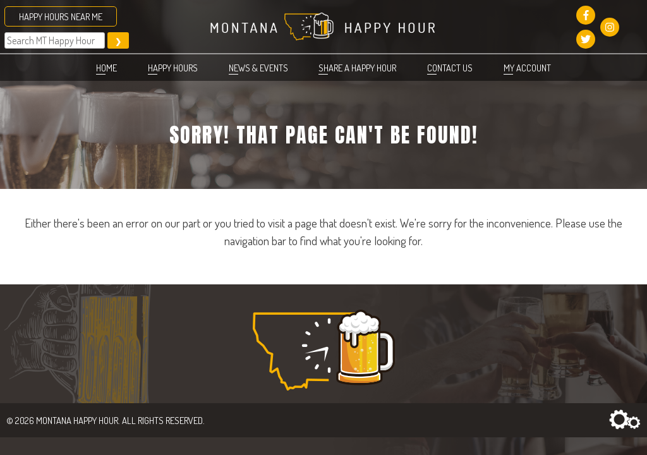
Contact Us (450, 67)
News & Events (258, 67)
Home (106, 67)
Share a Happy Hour (357, 67)
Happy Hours (173, 67)
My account (527, 67)
